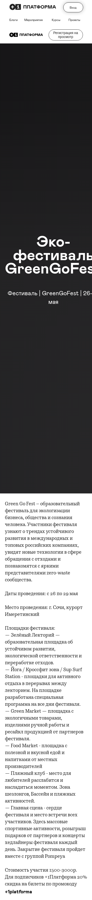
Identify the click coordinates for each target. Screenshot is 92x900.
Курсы (56, 19)
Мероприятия (33, 19)
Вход (73, 7)
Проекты (74, 19)
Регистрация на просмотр (65, 35)
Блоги (13, 19)
